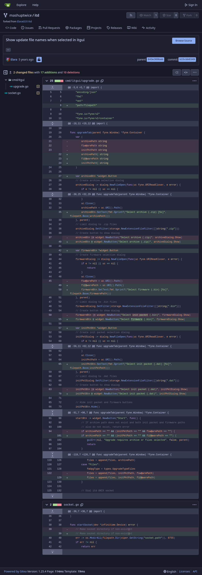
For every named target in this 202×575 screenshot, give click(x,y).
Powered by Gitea (15, 571)
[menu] (195, 72)
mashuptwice (20, 15)
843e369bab (155, 59)
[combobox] (177, 72)
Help (35, 5)
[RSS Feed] (131, 15)
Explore (21, 5)
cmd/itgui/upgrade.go (82, 80)
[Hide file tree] (5, 72)
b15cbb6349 (187, 59)
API (195, 571)
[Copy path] (102, 81)
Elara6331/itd (24, 21)
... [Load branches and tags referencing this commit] (8, 49)
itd (37, 15)
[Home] (7, 5)
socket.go (71, 504)
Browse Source (184, 40)
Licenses (184, 571)
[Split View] (186, 72)
